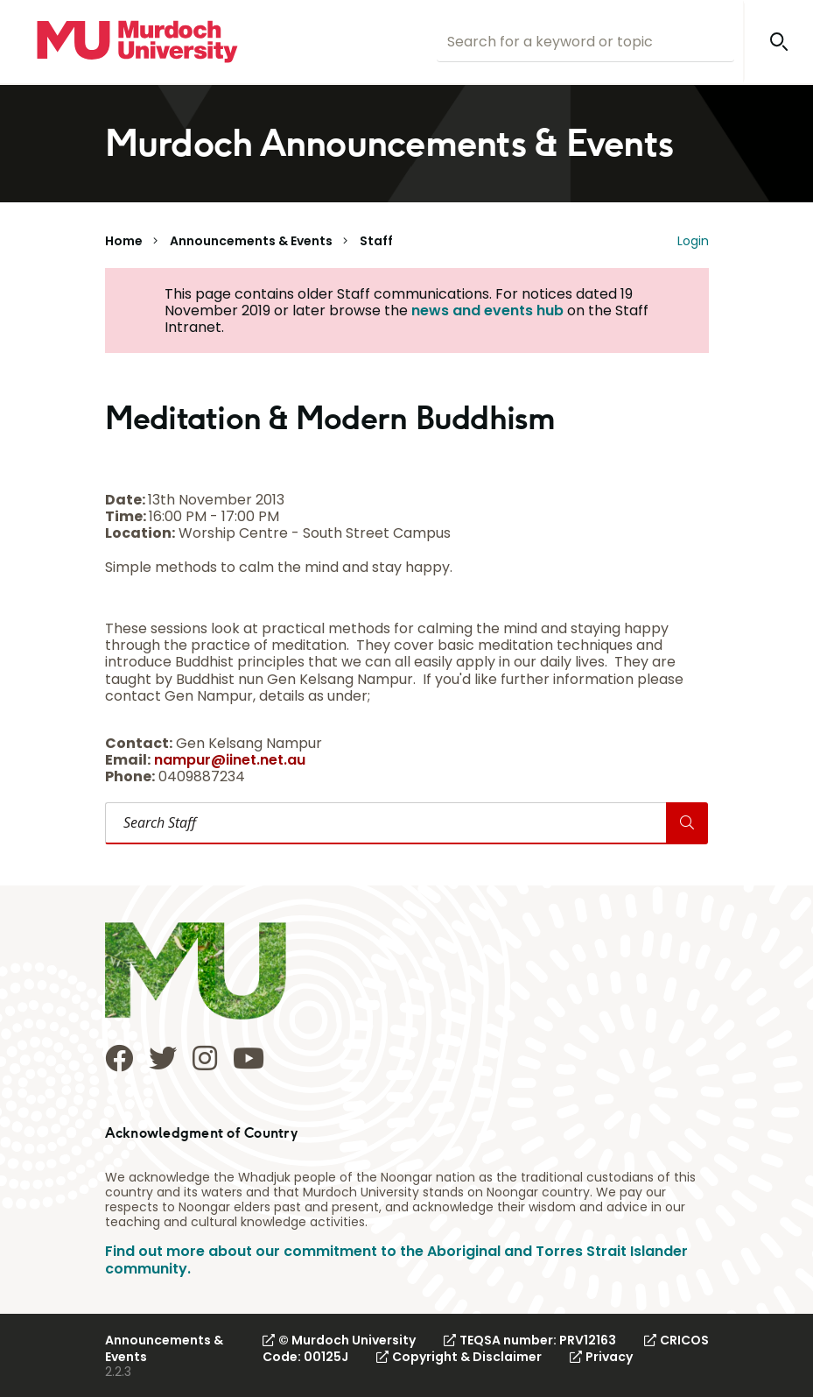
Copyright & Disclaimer (459, 1356)
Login (693, 241)
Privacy (601, 1356)
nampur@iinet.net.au (229, 760)
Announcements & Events (251, 241)
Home (124, 241)
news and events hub (487, 310)
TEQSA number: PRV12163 (530, 1340)
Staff (376, 241)
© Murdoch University (339, 1340)
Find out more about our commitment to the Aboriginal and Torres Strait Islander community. (396, 1259)
